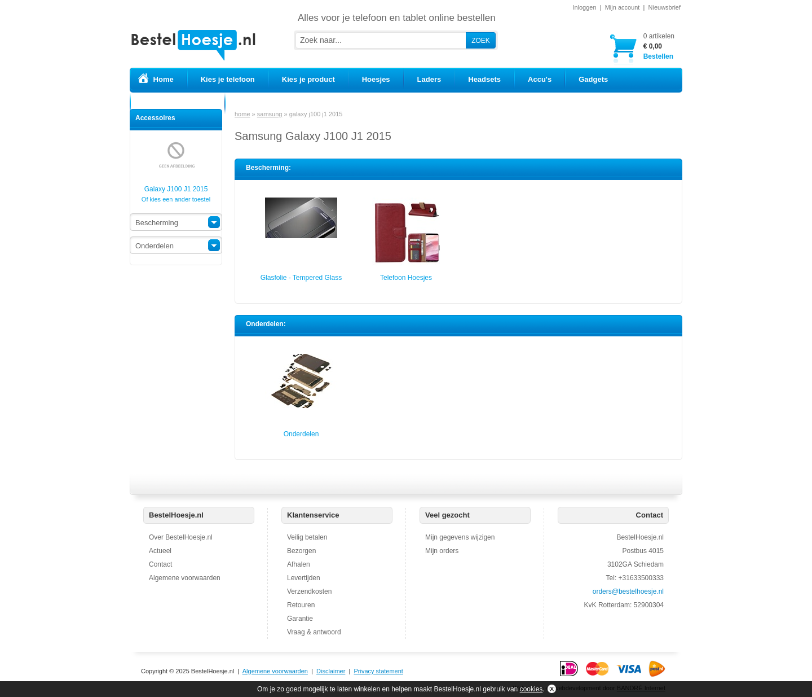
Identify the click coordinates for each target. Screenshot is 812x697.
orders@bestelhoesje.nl (628, 591)
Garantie (300, 619)
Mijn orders (441, 551)
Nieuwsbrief (664, 7)
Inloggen (584, 7)
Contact (160, 564)
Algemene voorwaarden (184, 578)
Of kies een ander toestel (176, 199)
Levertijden (303, 578)
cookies (531, 689)
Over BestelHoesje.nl (181, 537)
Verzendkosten (309, 591)
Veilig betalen (307, 537)
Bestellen (658, 46)
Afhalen (298, 564)
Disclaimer (330, 671)
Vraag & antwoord (314, 632)
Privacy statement (378, 671)
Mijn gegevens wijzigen (460, 537)
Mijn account (622, 7)
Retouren (301, 605)
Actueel (160, 551)
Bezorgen (301, 551)
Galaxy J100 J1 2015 (176, 185)
